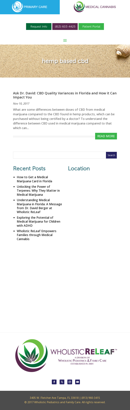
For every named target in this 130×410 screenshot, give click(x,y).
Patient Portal (91, 26)
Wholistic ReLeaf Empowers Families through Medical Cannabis (36, 235)
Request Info (38, 26)
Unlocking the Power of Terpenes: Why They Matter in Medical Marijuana (38, 191)
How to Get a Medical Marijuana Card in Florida (34, 179)
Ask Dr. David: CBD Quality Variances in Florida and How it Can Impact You (65, 95)
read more (106, 136)
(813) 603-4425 (65, 26)
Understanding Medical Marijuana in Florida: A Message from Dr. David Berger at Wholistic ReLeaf (39, 206)
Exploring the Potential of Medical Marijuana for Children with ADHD (38, 221)
